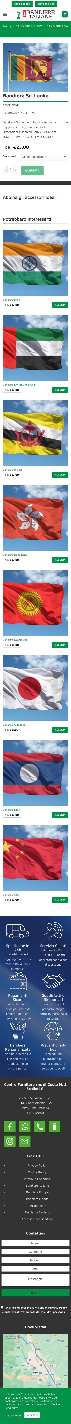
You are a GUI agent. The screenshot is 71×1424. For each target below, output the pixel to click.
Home (7, 26)
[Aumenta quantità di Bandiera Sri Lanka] (15, 170)
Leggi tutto (11, 1407)
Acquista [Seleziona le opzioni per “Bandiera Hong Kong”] (60, 560)
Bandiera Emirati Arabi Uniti (19, 384)
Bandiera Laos (11, 809)
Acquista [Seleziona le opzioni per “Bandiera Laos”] (60, 815)
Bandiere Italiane (37, 1185)
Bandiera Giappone (14, 724)
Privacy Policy (37, 1165)
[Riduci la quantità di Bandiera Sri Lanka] (5, 170)
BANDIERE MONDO (29, 26)
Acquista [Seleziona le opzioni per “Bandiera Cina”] (60, 900)
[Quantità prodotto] (10, 169)
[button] (5, 14)
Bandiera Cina (11, 894)
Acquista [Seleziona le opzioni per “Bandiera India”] (60, 305)
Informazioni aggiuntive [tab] (19, 112)
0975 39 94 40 (46, 4)
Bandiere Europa (37, 1192)
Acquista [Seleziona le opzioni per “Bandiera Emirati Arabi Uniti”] (60, 390)
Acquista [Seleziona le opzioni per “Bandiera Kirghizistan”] (60, 645)
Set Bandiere (37, 1205)
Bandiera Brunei (12, 469)
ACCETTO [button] (32, 1415)
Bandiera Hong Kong (15, 554)
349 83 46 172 (22, 4)
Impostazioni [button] (14, 1415)
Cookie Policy (37, 1172)
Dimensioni (9, 156)
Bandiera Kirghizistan (15, 639)
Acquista (32, 170)
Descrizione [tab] (11, 105)
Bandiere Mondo (37, 1198)
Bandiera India (11, 299)
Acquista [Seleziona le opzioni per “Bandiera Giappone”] (60, 730)
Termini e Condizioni (37, 1179)
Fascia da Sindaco (37, 1212)
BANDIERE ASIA (57, 26)
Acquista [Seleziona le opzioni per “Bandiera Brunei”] (60, 475)
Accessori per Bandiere (37, 1219)
